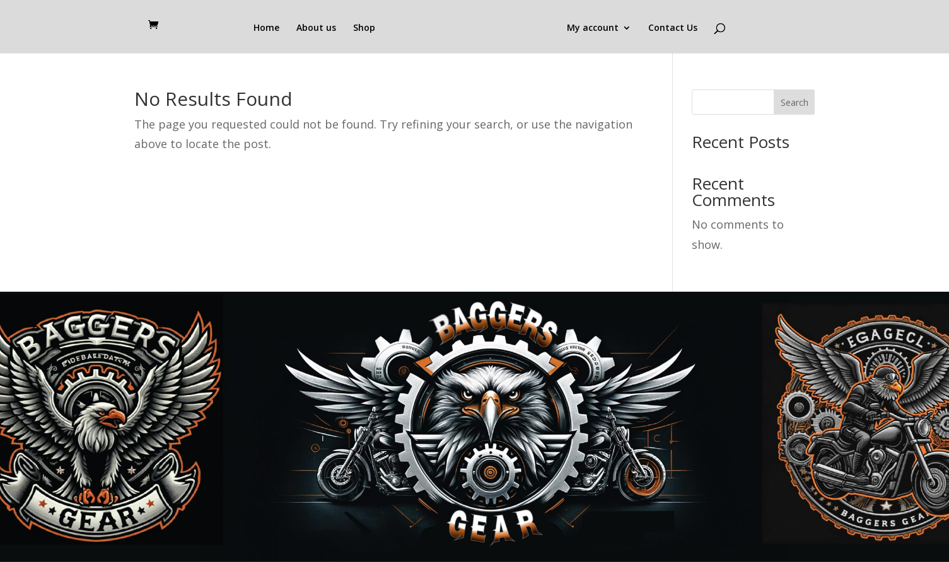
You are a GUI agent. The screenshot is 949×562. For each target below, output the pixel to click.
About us (316, 28)
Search (794, 102)
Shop (364, 28)
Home (266, 28)
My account (593, 28)
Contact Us (672, 28)
